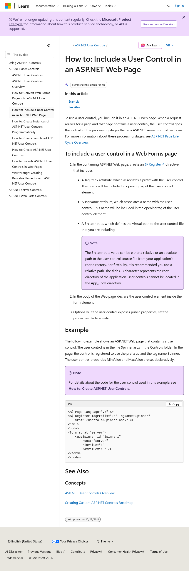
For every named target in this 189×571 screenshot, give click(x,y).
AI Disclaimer (14, 551)
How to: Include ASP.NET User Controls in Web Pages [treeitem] (32, 164)
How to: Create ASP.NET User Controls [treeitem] (31, 152)
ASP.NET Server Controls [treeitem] (25, 190)
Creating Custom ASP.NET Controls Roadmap (99, 502)
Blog (59, 551)
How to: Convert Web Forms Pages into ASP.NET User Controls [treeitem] (31, 98)
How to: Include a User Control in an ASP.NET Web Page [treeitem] (33, 112)
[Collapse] (48, 45)
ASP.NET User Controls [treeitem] (27, 75)
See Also (74, 107)
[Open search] (168, 6)
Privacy (95, 551)
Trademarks (12, 558)
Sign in (179, 5)
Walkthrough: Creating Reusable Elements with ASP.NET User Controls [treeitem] (31, 178)
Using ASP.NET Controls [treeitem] (25, 63)
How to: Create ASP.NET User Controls (99, 388)
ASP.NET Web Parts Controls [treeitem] (28, 196)
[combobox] (29, 54)
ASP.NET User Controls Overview (90, 493)
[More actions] (180, 45)
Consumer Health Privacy (125, 551)
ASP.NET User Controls (90, 45)
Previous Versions (39, 551)
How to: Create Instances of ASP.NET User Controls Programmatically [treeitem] (30, 126)
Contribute (78, 551)
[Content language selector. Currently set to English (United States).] (25, 541)
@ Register (153, 164)
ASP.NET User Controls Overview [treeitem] (27, 84)
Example (74, 101)
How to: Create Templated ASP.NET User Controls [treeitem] (33, 141)
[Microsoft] (8, 6)
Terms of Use (158, 551)
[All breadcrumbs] (69, 45)
